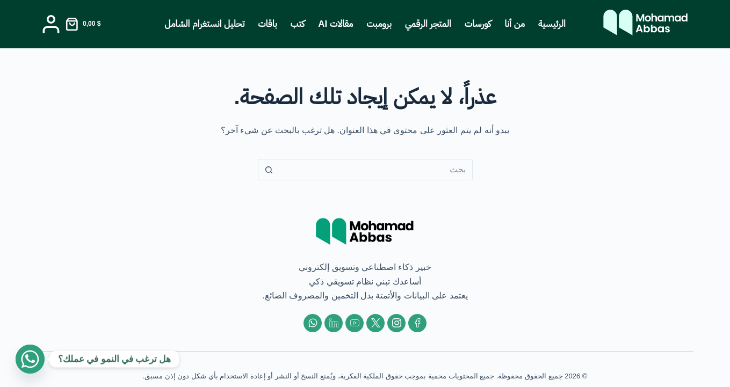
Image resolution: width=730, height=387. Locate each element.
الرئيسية (552, 24)
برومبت (379, 24)
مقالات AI (335, 24)
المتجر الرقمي (428, 24)
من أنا (514, 24)
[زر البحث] (268, 169)
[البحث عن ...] (376, 169)
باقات (267, 24)
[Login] (51, 24)
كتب (298, 24)
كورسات (478, 24)
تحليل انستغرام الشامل (204, 24)
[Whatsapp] (30, 359)
